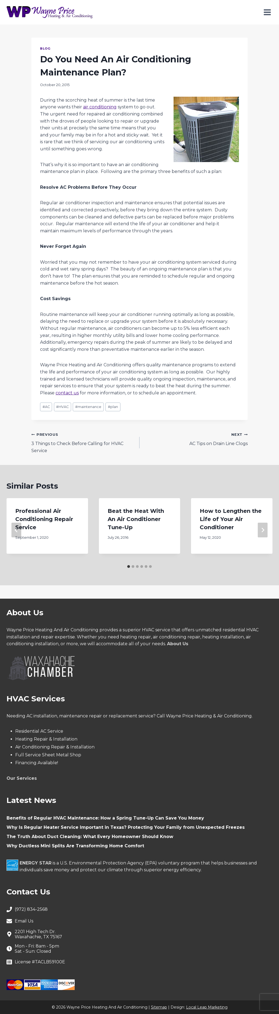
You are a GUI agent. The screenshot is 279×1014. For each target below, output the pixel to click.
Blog (45, 48)
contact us (67, 392)
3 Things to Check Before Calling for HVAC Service (83, 442)
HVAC (62, 407)
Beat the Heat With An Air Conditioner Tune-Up (136, 519)
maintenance (88, 407)
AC (46, 407)
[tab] (128, 566)
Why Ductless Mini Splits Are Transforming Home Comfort (75, 845)
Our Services (22, 778)
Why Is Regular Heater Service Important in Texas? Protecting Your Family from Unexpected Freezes (126, 827)
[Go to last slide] (16, 530)
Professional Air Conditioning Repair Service (44, 519)
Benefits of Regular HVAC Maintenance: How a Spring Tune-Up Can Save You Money (105, 818)
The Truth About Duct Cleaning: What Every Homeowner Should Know (90, 836)
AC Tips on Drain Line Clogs (196, 438)
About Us (177, 643)
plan (113, 407)
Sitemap (159, 1007)
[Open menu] (267, 12)
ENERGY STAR (35, 863)
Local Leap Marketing (207, 1007)
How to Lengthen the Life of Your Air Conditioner (231, 519)
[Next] (263, 530)
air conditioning (100, 106)
